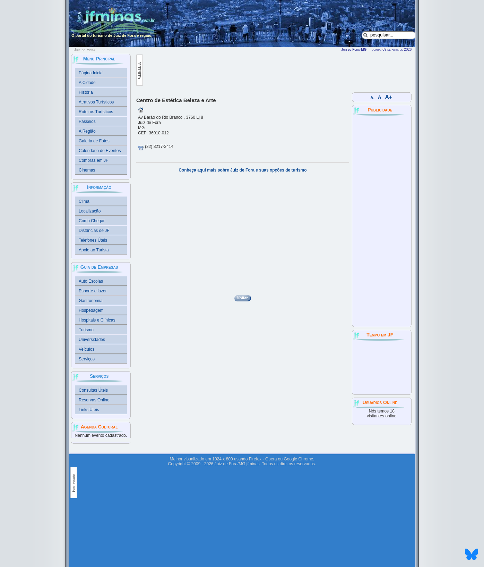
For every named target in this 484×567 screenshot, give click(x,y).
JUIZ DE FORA (381, 367)
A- (372, 97)
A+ (389, 97)
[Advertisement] (269, 70)
